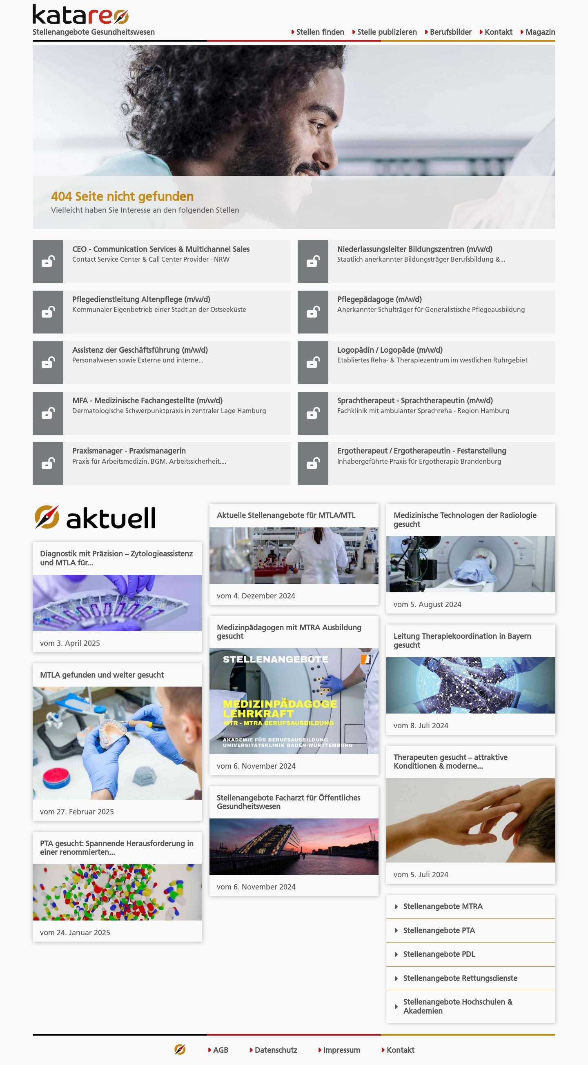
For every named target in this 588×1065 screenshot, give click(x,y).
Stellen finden (319, 32)
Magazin (539, 32)
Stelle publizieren (386, 32)
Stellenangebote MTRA (438, 906)
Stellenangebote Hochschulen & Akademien (453, 1006)
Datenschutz (273, 1050)
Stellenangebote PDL (434, 954)
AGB (217, 1050)
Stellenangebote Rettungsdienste (455, 978)
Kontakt (497, 32)
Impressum (339, 1050)
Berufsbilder (450, 32)
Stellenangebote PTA (434, 930)
